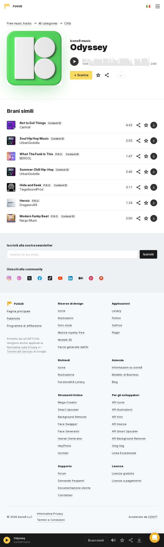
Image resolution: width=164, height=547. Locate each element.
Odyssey (19, 538)
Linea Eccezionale (124, 453)
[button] (154, 538)
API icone (118, 402)
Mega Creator (67, 402)
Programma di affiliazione (24, 325)
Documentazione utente (74, 488)
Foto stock (65, 325)
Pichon (116, 318)
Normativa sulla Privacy (22, 347)
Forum (62, 473)
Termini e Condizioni (51, 519)
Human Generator (70, 438)
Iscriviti (148, 254)
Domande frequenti (71, 480)
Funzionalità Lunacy (71, 382)
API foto (117, 416)
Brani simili (96, 540)
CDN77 (152, 516)
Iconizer (63, 453)
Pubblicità (13, 318)
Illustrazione (66, 374)
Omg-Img (118, 445)
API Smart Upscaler (125, 431)
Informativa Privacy (50, 513)
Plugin (116, 332)
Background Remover (72, 416)
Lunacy (117, 310)
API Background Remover (129, 438)
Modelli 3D (65, 339)
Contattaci (65, 495)
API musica (119, 424)
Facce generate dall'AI (73, 347)
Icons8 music (80, 41)
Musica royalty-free (71, 332)
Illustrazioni (65, 318)
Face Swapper (68, 424)
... (121, 75)
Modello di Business (125, 374)
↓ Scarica (81, 75)
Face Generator (68, 431)
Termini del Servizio (20, 351)
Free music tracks (19, 23)
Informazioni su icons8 (127, 367)
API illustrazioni (122, 409)
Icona (61, 367)
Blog (115, 382)
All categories (48, 23)
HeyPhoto (64, 445)
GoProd (117, 325)
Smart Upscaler (68, 409)
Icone (61, 310)
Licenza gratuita (123, 473)
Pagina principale (18, 311)
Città (67, 23)
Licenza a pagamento (126, 480)
